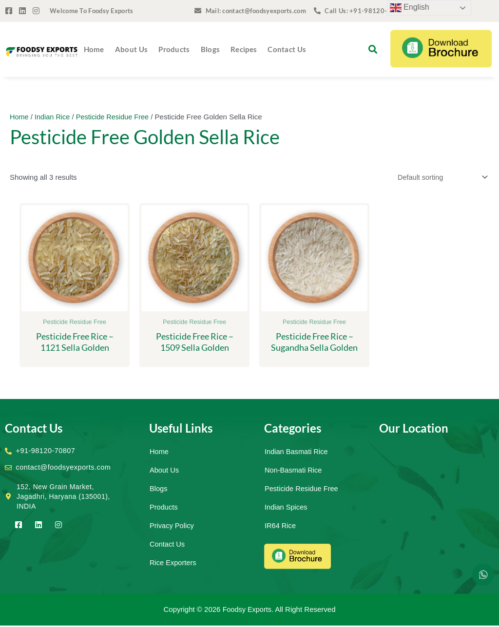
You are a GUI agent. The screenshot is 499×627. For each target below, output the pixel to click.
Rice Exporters (173, 564)
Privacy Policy (172, 527)
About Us (131, 49)
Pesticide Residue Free (116, 117)
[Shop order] (438, 178)
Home (94, 49)
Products (174, 49)
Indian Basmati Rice (297, 453)
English (409, 8)
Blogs (210, 49)
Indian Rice (54, 117)
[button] (373, 49)
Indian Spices (286, 508)
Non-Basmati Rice (294, 471)
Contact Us (287, 49)
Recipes (243, 49)
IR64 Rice (281, 527)
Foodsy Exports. (248, 611)
